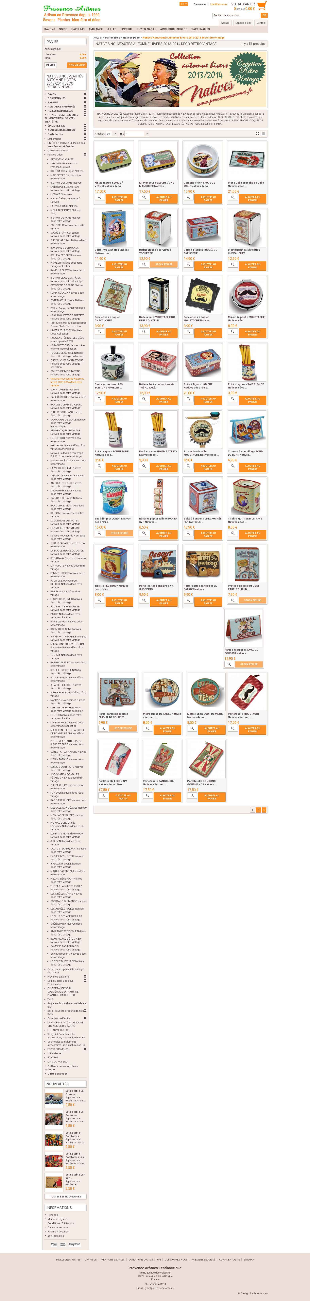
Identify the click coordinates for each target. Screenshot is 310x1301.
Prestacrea (260, 1293)
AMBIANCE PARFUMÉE (61, 106)
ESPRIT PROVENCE (57, 1049)
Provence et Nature (58, 976)
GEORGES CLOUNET (61, 159)
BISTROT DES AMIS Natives (65, 182)
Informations (59, 1208)
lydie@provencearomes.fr (159, 1288)
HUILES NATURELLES (60, 110)
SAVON (52, 94)
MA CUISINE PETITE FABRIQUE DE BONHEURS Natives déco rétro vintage (67, 733)
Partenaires (55, 134)
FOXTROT (52, 1057)
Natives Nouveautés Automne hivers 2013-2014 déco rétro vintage (67, 382)
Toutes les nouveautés (65, 1196)
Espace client (243, 22)
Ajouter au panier (119, 199)
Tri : (122, 133)
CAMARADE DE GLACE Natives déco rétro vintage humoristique (68, 423)
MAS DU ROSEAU (57, 1061)
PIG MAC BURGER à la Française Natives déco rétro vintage (66, 826)
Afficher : (100, 133)
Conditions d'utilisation (61, 1223)
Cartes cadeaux (57, 1073)
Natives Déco (55, 154)
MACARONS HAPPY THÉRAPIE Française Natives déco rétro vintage (67, 647)
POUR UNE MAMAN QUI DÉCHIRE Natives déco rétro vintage (66, 584)
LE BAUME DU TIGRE (59, 1030)
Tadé (50, 999)
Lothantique (54, 138)
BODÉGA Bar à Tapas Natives (66, 171)
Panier (53, 42)
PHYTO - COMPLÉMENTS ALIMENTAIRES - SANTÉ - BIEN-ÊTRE (61, 118)
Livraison (53, 1214)
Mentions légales (57, 1219)
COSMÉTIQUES (56, 98)
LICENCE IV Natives (61, 194)
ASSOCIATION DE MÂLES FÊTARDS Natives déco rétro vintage (66, 777)
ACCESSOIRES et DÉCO (61, 129)
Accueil (98, 37)
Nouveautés (58, 1084)
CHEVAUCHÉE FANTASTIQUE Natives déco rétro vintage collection (66, 364)
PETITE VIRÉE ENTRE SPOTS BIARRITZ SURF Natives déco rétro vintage (67, 744)
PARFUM (53, 102)
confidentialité (56, 1235)
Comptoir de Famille (58, 1018)
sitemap (249, 1259)
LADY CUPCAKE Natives (64, 206)
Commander (77, 65)
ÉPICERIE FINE (56, 125)
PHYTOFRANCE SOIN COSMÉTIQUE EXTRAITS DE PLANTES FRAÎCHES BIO (62, 991)
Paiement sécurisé (58, 1231)
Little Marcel (54, 1053)
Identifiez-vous (218, 4)
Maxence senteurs (57, 150)
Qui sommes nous (58, 1227)
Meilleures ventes (68, 1259)
